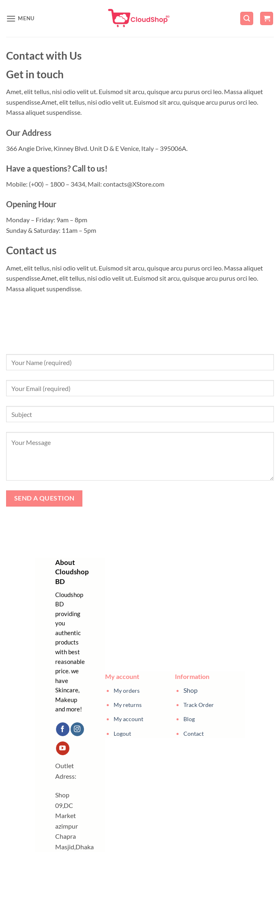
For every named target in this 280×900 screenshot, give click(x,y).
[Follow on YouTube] (62, 748)
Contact (193, 733)
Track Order (198, 704)
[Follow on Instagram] (77, 729)
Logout (122, 733)
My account (128, 718)
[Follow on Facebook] (62, 729)
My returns (128, 704)
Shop (190, 690)
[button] (20, 18)
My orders (127, 690)
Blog (189, 718)
